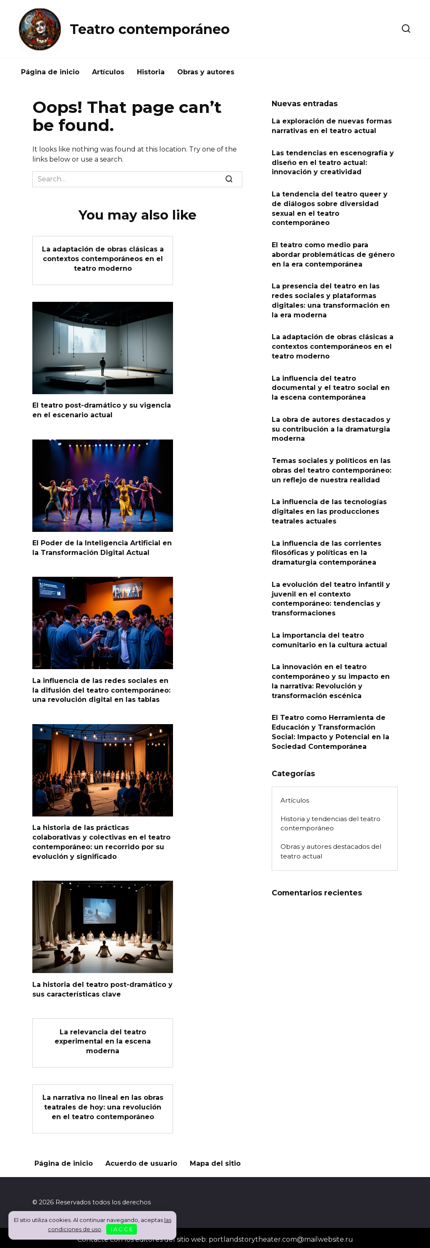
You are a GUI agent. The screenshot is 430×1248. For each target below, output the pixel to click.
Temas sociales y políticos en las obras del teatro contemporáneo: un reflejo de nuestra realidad (331, 466)
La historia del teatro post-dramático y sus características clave (102, 986)
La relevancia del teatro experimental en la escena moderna (103, 1039)
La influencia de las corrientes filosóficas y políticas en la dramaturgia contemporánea (326, 547)
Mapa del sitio (215, 1160)
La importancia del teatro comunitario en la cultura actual (329, 634)
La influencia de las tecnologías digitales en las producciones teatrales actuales (329, 507)
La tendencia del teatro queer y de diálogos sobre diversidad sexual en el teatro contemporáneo (330, 207)
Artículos (108, 72)
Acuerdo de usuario (141, 1160)
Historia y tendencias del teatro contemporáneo (330, 816)
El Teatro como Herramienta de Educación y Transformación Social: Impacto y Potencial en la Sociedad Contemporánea (330, 725)
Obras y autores (205, 72)
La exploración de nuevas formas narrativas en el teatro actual (332, 125)
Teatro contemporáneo (150, 29)
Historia (151, 72)
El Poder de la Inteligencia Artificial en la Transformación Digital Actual (102, 546)
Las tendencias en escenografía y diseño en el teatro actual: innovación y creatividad (333, 162)
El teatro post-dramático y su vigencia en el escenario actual (101, 409)
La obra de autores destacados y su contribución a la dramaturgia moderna (331, 425)
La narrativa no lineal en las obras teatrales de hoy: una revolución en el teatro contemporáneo (102, 1104)
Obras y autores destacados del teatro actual (331, 844)
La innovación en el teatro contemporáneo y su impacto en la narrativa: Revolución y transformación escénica (331, 675)
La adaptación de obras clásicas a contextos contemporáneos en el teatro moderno (103, 258)
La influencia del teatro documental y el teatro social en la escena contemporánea (331, 384)
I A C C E (122, 1229)
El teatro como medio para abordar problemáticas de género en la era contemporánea (333, 253)
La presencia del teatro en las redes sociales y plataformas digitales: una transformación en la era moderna (331, 298)
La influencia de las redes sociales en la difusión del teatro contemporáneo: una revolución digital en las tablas (101, 688)
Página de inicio (50, 72)
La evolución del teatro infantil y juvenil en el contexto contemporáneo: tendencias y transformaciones (331, 593)
